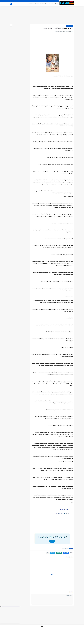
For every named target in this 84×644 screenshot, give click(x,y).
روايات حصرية (45, 3)
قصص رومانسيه (38, 3)
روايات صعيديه (31, 3)
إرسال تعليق (69, 595)
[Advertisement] (42, 15)
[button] (66, 553)
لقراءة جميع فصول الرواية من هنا (62, 513)
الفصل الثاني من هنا (64, 509)
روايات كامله (56, 3)
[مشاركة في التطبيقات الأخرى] (47, 553)
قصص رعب (50, 3)
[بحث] (11, 4)
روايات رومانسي (65, 548)
